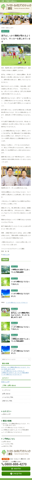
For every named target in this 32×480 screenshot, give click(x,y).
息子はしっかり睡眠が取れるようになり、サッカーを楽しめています (20, 315)
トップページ (6, 390)
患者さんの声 (6, 254)
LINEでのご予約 (7, 401)
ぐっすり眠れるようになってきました (17, 302)
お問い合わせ (6, 393)
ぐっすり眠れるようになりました (11, 374)
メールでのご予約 (7, 397)
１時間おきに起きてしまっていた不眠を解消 (15, 372)
